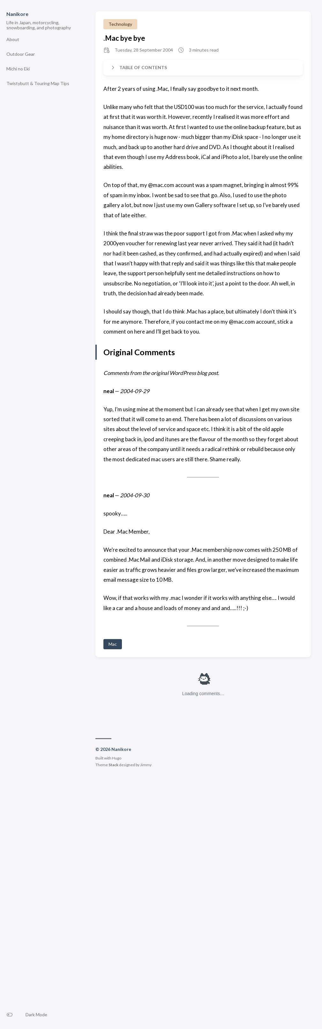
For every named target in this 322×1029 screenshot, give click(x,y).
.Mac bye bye (124, 38)
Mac (113, 644)
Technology (120, 24)
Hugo (116, 758)
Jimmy (146, 764)
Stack (113, 764)
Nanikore (17, 14)
